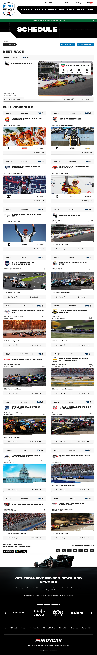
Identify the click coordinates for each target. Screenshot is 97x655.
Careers (23, 628)
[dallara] (77, 612)
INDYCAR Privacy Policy (66, 595)
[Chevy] (19, 612)
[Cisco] (38, 612)
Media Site (63, 628)
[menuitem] (26, 9)
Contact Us (34, 628)
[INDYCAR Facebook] (69, 550)
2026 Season (8, 44)
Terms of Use (53, 650)
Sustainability (87, 628)
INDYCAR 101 (65, 3)
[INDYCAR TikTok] (80, 550)
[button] (5, 613)
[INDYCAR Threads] (86, 550)
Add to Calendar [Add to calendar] (67, 44)
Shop (78, 3)
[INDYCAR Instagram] (58, 550)
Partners (74, 628)
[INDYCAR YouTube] (75, 550)
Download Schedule (85, 44)
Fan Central (49, 3)
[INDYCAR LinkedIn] (92, 550)
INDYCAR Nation (49, 628)
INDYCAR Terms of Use (48, 595)
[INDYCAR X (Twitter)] (64, 550)
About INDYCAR (11, 628)
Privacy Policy (44, 650)
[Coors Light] (58, 612)
